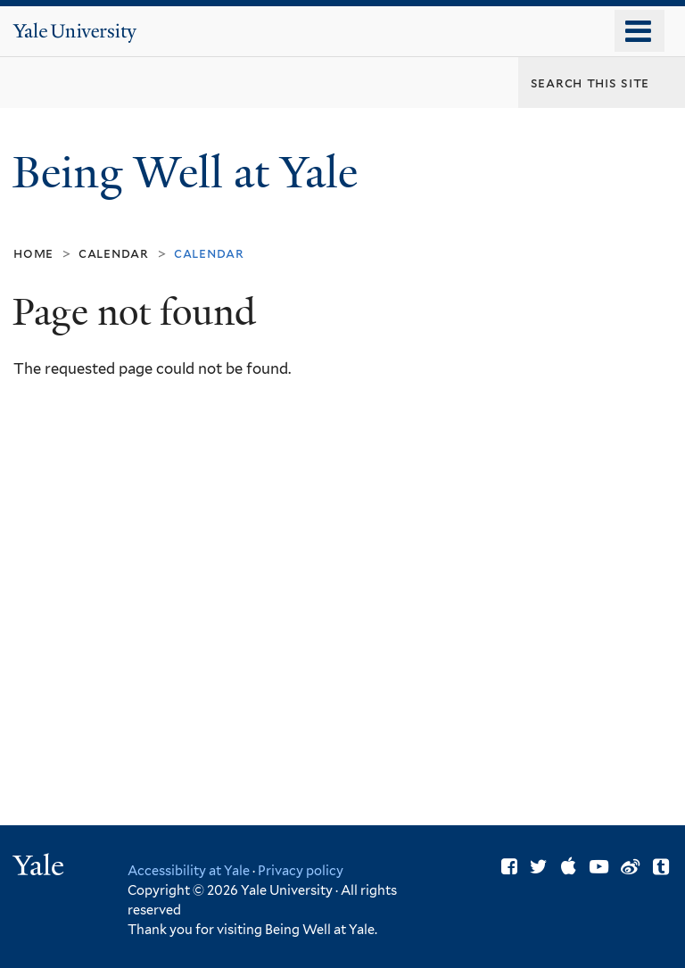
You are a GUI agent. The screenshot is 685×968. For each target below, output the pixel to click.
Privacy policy (300, 870)
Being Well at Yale (190, 173)
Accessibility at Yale (189, 870)
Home (33, 252)
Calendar (113, 252)
